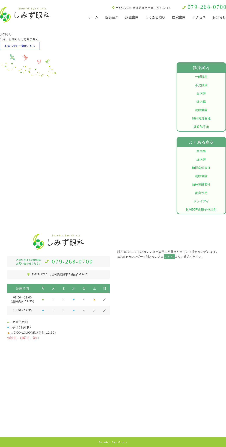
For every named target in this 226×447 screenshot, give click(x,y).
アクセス (199, 17)
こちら (169, 256)
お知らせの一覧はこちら (21, 45)
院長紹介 (111, 17)
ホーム (93, 17)
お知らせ (219, 17)
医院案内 (179, 17)
